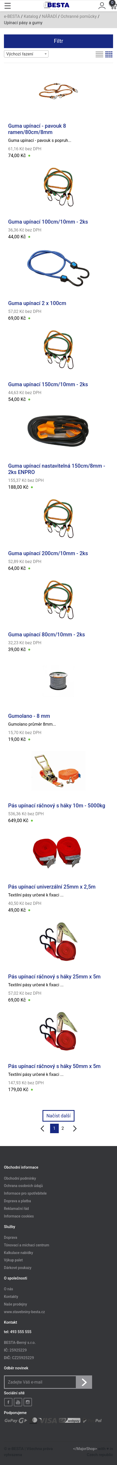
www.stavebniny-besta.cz (24, 1312)
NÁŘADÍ (49, 16)
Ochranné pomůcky (79, 16)
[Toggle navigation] (7, 5)
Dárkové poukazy (17, 1268)
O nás (8, 1289)
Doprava (10, 1237)
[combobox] (26, 54)
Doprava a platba (17, 1201)
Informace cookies (19, 1216)
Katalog (31, 16)
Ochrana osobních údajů (23, 1186)
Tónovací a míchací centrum (26, 1245)
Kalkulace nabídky (18, 1253)
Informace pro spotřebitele (25, 1193)
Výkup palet (13, 1260)
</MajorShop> (85, 1449)
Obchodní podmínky (20, 1178)
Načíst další (58, 1115)
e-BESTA (12, 16)
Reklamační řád (16, 1208)
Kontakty (11, 1297)
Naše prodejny (15, 1304)
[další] (75, 1129)
